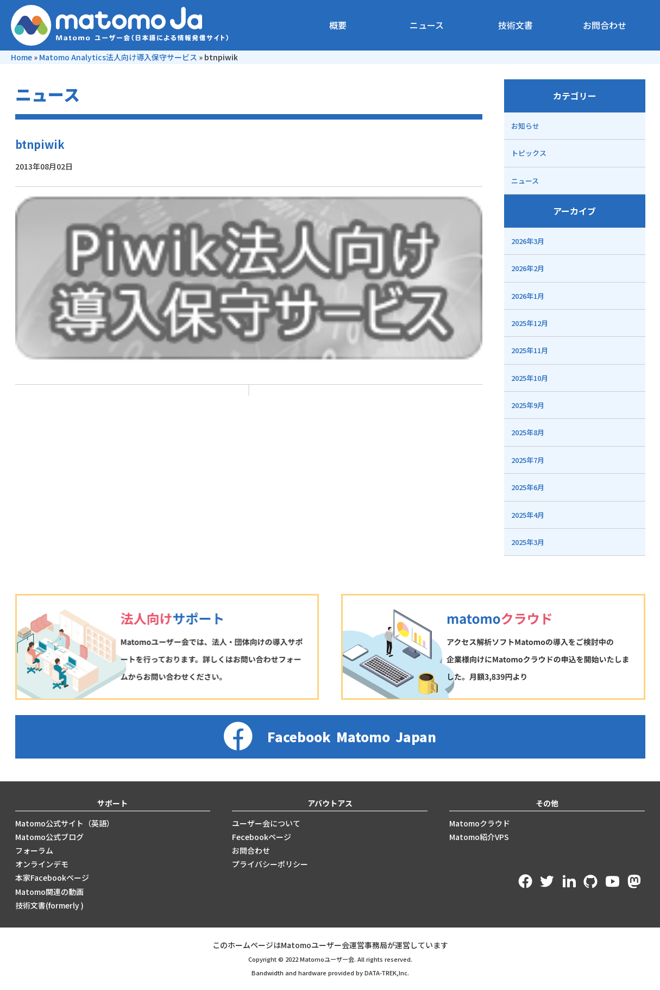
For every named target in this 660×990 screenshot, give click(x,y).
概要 (338, 25)
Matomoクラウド (479, 823)
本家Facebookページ (52, 877)
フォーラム (34, 850)
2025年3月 (527, 542)
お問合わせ (604, 25)
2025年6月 (527, 487)
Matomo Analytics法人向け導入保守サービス (118, 57)
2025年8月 (527, 432)
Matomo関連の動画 (49, 891)
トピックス (528, 153)
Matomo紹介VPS (479, 836)
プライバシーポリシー (270, 864)
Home (21, 57)
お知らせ (525, 126)
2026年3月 (527, 241)
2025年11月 (529, 350)
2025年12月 (529, 323)
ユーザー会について (266, 823)
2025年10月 (529, 378)
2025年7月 (527, 460)
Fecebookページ (261, 836)
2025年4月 (527, 515)
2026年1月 (527, 296)
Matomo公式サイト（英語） (64, 823)
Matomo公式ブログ (49, 836)
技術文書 (515, 25)
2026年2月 (527, 268)
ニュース (427, 25)
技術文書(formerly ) (49, 905)
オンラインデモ (41, 864)
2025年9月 (527, 405)
